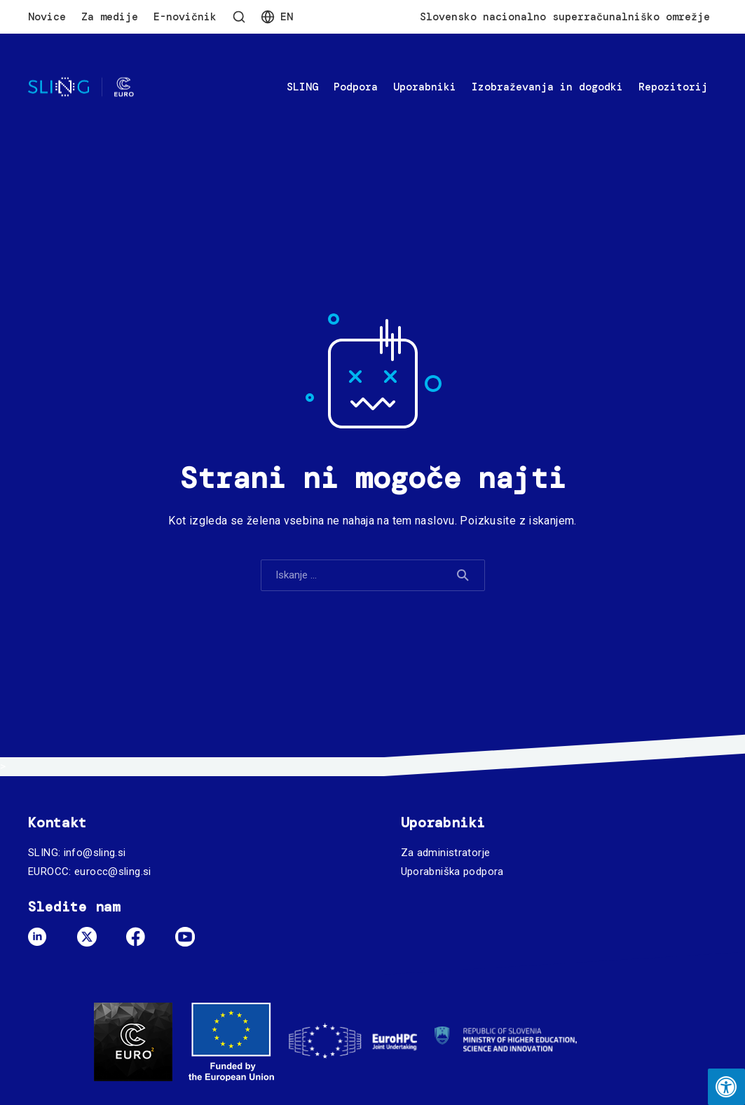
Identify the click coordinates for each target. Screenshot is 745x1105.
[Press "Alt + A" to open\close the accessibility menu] (726, 1087)
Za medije (109, 17)
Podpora (356, 87)
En (286, 17)
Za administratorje (446, 852)
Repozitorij (673, 87)
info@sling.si (95, 852)
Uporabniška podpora (452, 871)
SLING (302, 87)
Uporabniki (424, 87)
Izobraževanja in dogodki (547, 87)
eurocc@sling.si (112, 871)
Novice (47, 17)
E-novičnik (185, 17)
